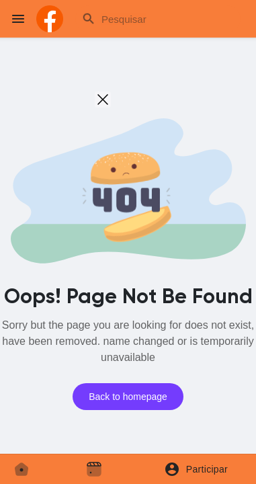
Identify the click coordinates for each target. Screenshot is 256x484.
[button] (201, 469)
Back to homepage (128, 396)
